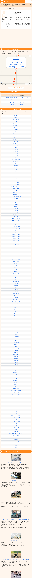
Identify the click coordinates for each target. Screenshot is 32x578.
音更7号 (16, 447)
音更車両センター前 (16, 301)
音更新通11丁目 (16, 240)
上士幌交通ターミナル (16, 192)
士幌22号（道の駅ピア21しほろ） (16, 433)
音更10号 (16, 439)
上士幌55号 (16, 423)
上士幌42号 (16, 405)
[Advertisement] (16, 38)
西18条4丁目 (16, 133)
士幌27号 (16, 330)
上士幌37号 (16, 378)
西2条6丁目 (16, 163)
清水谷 (16, 437)
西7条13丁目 (16, 123)
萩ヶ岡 (16, 407)
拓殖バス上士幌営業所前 (16, 259)
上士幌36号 (16, 368)
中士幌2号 (16, 141)
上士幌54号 (16, 419)
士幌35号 (16, 364)
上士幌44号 (16, 313)
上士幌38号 (16, 382)
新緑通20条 (16, 121)
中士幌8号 (16, 216)
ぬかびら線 (12, 102)
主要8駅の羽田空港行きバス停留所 (16, 540)
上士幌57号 (16, 429)
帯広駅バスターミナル (16, 186)
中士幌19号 (16, 279)
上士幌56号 (16, 425)
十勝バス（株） (23, 102)
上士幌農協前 (16, 182)
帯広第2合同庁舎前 (16, 226)
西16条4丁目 (16, 143)
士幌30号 (16, 350)
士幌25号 (16, 307)
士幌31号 (16, 352)
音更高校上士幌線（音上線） (12, 97)
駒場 (16, 147)
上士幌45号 (16, 315)
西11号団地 (16, 222)
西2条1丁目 (16, 311)
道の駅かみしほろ (16, 234)
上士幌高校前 (16, 388)
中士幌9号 (16, 232)
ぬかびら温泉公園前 (16, 417)
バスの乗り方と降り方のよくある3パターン (16, 499)
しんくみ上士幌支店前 (16, 159)
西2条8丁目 (16, 396)
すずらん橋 (16, 303)
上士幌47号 (16, 319)
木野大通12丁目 (16, 252)
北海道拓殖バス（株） (24, 97)
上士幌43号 (16, 309)
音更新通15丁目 (16, 348)
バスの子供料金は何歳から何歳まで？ (16, 462)
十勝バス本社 (16, 392)
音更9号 (16, 431)
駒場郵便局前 (16, 372)
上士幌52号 (16, 411)
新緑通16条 (16, 145)
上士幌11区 (16, 400)
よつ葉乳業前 (16, 161)
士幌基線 (16, 332)
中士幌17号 (16, 269)
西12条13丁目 (16, 153)
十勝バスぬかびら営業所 (16, 415)
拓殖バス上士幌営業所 (16, 394)
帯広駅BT (16, 295)
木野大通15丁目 (16, 321)
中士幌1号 (16, 129)
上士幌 (16, 403)
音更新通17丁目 (16, 188)
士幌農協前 (16, 325)
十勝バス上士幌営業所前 (16, 390)
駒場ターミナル (16, 327)
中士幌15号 (16, 257)
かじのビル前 (16, 214)
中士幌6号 (16, 198)
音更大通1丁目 (16, 293)
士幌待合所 (16, 338)
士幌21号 (16, 289)
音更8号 (16, 386)
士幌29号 (16, 346)
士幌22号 (16, 291)
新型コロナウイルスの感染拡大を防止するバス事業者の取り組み (16, 519)
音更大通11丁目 (16, 238)
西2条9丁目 (16, 224)
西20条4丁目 (16, 125)
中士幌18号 (16, 275)
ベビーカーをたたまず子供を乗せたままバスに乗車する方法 (16, 559)
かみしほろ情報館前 (16, 218)
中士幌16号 (16, 265)
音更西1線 (16, 165)
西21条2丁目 (16, 173)
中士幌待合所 (16, 244)
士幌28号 (16, 340)
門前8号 (16, 206)
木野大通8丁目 (16, 380)
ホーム (2, 8)
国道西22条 (16, 263)
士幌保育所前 (16, 336)
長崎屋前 (16, 167)
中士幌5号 (16, 190)
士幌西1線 (16, 334)
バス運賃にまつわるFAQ (16, 480)
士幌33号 (16, 360)
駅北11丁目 (16, 384)
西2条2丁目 (16, 287)
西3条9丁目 (16, 230)
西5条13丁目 (16, 180)
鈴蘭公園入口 (16, 354)
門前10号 (16, 271)
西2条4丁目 (16, 277)
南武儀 (16, 131)
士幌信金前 (16, 328)
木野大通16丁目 (16, 441)
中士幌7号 (16, 204)
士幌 (16, 323)
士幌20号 (16, 285)
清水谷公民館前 (16, 435)
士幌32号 (16, 356)
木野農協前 (16, 366)
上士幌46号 (16, 317)
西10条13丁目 (16, 155)
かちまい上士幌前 (16, 175)
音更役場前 (16, 255)
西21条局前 (16, 200)
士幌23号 (16, 297)
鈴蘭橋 (16, 374)
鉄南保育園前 (16, 178)
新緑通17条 (16, 250)
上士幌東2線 (16, 402)
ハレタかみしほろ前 (16, 208)
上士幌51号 (16, 409)
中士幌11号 (16, 242)
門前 (16, 443)
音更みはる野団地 (16, 115)
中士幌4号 (16, 169)
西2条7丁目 (16, 246)
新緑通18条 (16, 135)
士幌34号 (16, 362)
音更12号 (16, 117)
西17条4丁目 (16, 139)
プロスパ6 (16, 267)
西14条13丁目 (16, 151)
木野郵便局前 (16, 358)
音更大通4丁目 (16, 281)
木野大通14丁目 (16, 427)
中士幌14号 (16, 253)
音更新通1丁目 (16, 299)
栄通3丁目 (16, 137)
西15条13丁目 (16, 149)
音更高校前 (16, 127)
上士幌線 (12, 99)
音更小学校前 (16, 261)
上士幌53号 (16, 413)
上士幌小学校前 (16, 398)
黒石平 (16, 171)
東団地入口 (16, 248)
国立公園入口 (16, 342)
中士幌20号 (16, 283)
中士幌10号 (16, 376)
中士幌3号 (16, 157)
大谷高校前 (16, 370)
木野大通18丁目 (16, 119)
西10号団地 (16, 202)
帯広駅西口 (16, 212)
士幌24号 (16, 305)
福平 (16, 445)
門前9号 (16, 344)
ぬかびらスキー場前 (16, 421)
